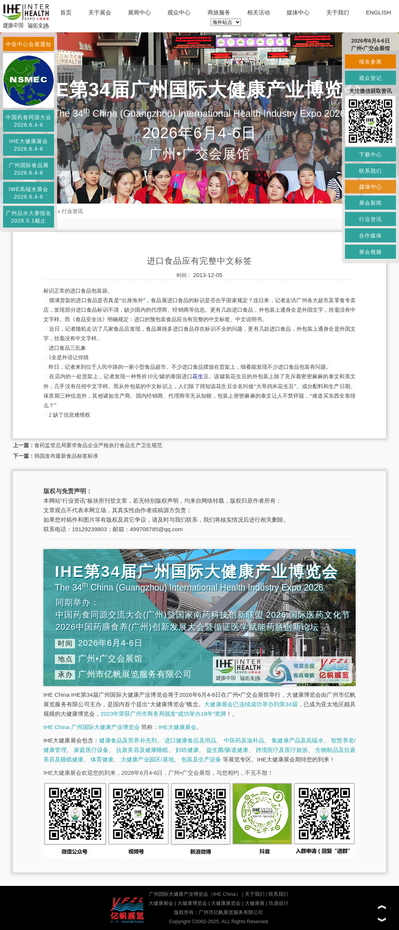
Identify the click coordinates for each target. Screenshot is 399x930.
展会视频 (370, 252)
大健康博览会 (192, 903)
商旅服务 (218, 12)
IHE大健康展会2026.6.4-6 (28, 145)
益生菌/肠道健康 (227, 750)
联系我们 (278, 894)
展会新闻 (370, 203)
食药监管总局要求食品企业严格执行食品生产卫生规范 (98, 445)
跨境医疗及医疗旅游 (282, 750)
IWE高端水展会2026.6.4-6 (28, 193)
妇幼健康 (187, 750)
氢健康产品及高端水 (297, 740)
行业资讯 (72, 211)
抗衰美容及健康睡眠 (142, 750)
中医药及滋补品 (244, 740)
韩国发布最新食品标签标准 (66, 456)
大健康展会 (160, 903)
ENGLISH (378, 12)
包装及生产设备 (201, 759)
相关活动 (258, 12)
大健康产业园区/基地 (147, 759)
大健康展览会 (226, 903)
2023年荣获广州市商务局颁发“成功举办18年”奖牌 (163, 713)
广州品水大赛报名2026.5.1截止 (28, 217)
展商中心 (139, 12)
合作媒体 (370, 235)
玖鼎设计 (279, 903)
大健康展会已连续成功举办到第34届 (251, 704)
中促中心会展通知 (28, 44)
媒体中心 (298, 12)
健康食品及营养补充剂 (128, 740)
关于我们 (337, 12)
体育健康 (102, 759)
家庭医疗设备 (91, 750)
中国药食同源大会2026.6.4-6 (28, 121)
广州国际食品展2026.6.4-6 (29, 169)
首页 (66, 12)
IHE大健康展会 (177, 727)
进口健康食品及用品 (190, 740)
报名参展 (370, 62)
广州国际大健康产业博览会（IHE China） (195, 894)
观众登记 (370, 78)
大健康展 (255, 903)
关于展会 (99, 12)
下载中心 (370, 154)
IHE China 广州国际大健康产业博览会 (91, 727)
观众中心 (179, 12)
